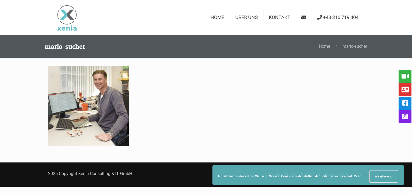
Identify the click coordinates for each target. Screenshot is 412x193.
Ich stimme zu (383, 176)
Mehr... (358, 176)
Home (324, 46)
